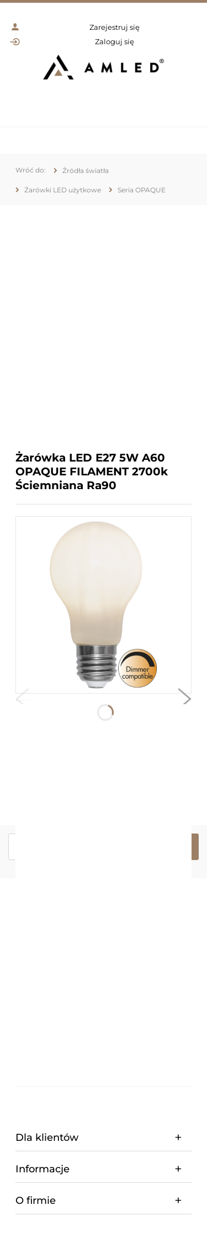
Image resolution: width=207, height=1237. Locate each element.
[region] (103, 319)
